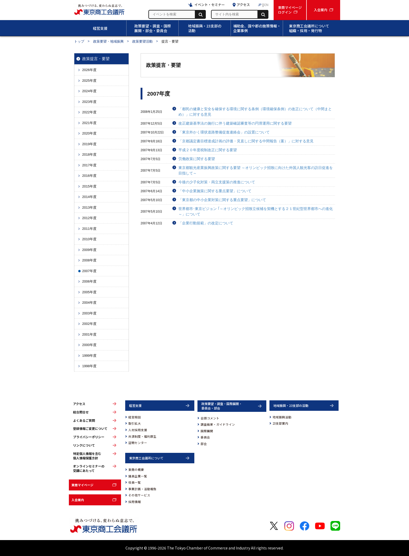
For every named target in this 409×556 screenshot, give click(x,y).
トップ (79, 41)
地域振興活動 (282, 417)
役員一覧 (134, 482)
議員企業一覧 (137, 476)
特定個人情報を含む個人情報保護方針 (87, 456)
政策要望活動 (142, 41)
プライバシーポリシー (88, 437)
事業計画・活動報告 (142, 489)
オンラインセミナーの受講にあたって (88, 468)
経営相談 (134, 417)
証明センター (137, 443)
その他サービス (139, 495)
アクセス (79, 404)
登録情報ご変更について (90, 428)
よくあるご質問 (84, 420)
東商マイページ (82, 485)
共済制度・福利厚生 (142, 436)
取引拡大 (134, 423)
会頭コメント (210, 418)
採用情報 (134, 502)
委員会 (205, 437)
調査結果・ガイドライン (218, 424)
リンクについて (84, 445)
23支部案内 (280, 423)
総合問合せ (81, 412)
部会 (204, 444)
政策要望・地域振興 (108, 41)
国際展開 (207, 431)
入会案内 (77, 500)
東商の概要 (136, 469)
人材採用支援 (137, 430)
